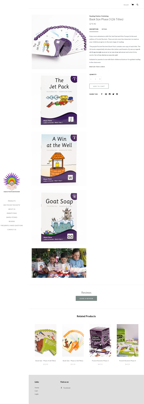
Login (42, 379)
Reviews (17, 221)
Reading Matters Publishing (101, 15)
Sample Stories (17, 217)
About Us (17, 209)
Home (42, 372)
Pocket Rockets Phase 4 (128, 345)
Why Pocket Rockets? (17, 205)
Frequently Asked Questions (17, 225)
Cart (41, 376)
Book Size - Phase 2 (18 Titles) (76, 345)
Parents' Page (17, 213)
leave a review (89, 285)
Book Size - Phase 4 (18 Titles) (50, 345)
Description (96, 28)
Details (107, 28)
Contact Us (17, 229)
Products (17, 201)
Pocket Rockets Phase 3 (102, 345)
